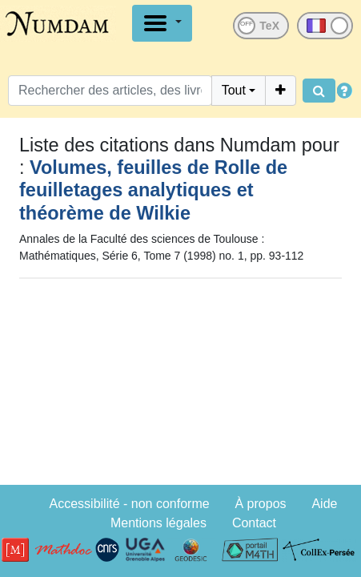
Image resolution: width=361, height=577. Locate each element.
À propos (261, 503)
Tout (234, 90)
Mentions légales (158, 523)
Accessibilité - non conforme (130, 503)
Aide (324, 503)
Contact (254, 523)
